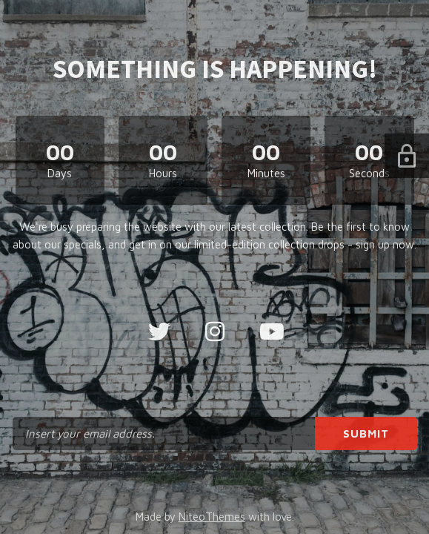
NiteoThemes (212, 516)
